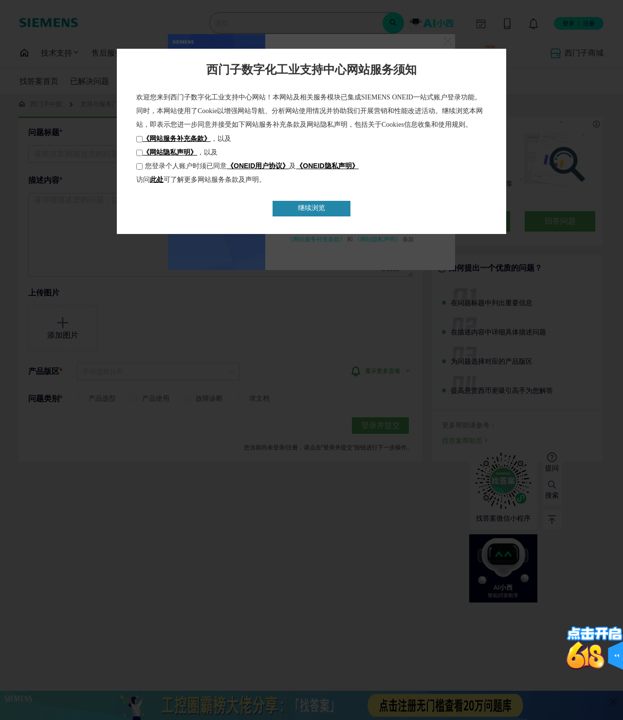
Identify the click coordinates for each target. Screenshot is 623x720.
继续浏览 (311, 208)
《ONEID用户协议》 (258, 166)
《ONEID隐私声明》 (327, 166)
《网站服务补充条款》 (177, 138)
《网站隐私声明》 (170, 152)
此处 (157, 179)
